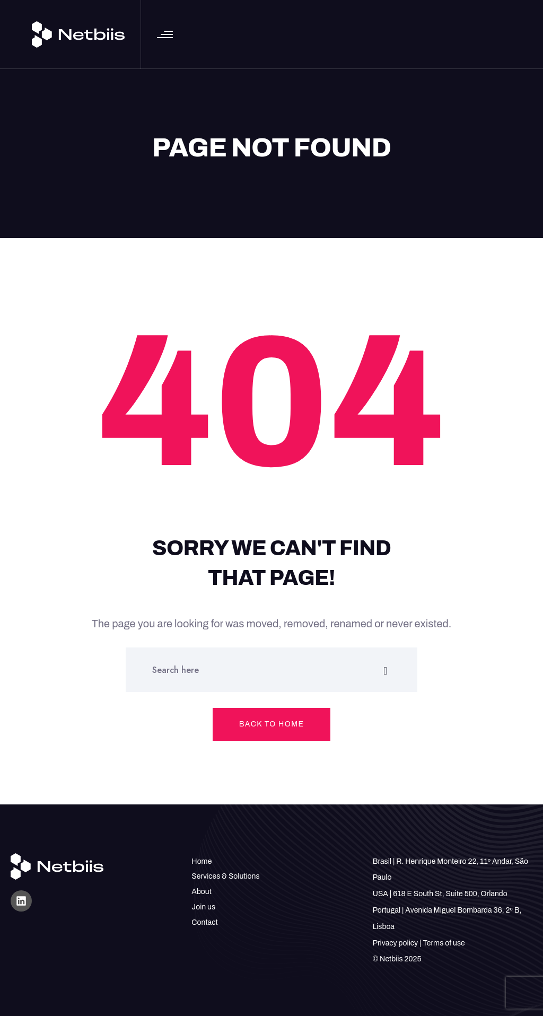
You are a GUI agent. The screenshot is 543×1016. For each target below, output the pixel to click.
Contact (204, 922)
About (201, 892)
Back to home (271, 724)
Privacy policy (395, 943)
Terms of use (444, 943)
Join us (203, 907)
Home (201, 861)
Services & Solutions (225, 876)
